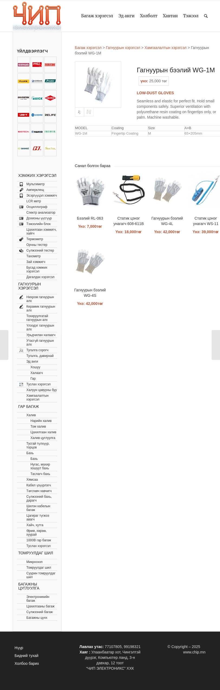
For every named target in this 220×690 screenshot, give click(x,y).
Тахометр (34, 256)
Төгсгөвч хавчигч (39, 491)
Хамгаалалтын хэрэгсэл (38, 397)
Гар (33, 378)
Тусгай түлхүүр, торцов (38, 445)
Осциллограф (37, 207)
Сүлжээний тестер (40, 250)
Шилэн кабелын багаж (38, 508)
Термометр (35, 239)
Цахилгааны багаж (41, 606)
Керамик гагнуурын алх (41, 308)
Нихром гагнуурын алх (40, 299)
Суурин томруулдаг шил (41, 575)
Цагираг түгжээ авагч (38, 517)
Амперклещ (35, 190)
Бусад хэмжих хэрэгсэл (37, 269)
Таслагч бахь (40, 474)
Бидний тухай (26, 655)
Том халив (38, 426)
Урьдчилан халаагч (41, 335)
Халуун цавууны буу (42, 390)
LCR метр (34, 201)
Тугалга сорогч (37, 350)
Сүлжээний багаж (40, 612)
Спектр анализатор (41, 212)
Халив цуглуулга (43, 438)
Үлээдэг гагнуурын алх (40, 327)
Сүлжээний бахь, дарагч (39, 498)
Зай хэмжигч (36, 262)
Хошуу (35, 367)
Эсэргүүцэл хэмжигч (42, 195)
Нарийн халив (41, 421)
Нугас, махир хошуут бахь (40, 466)
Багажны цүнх (37, 618)
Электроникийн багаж (38, 599)
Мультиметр (36, 184)
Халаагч (37, 373)
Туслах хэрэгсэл (39, 384)
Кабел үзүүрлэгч (39, 485)
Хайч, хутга (35, 525)
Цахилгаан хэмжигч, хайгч (42, 231)
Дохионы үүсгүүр (39, 218)
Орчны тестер (37, 245)
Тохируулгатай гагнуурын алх (37, 318)
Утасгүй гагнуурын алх (40, 342)
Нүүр (19, 648)
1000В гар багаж (39, 540)
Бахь (30, 453)
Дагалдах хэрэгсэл (41, 277)
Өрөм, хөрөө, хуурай (37, 532)
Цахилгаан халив (44, 432)
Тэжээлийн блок (39, 224)
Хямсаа (32, 479)
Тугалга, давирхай (40, 356)
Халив (31, 415)
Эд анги (32, 361)
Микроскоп (35, 562)
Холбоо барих (27, 663)
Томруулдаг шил (39, 567)
